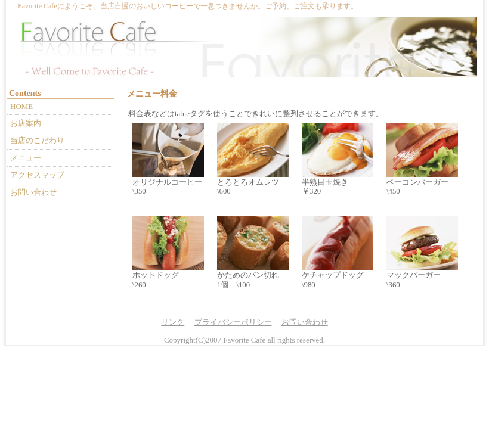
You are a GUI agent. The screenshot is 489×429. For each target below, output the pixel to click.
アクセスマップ (37, 174)
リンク (172, 322)
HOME (21, 106)
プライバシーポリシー (233, 322)
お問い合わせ (33, 192)
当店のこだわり (37, 140)
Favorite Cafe (244, 339)
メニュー (25, 157)
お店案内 (25, 123)
